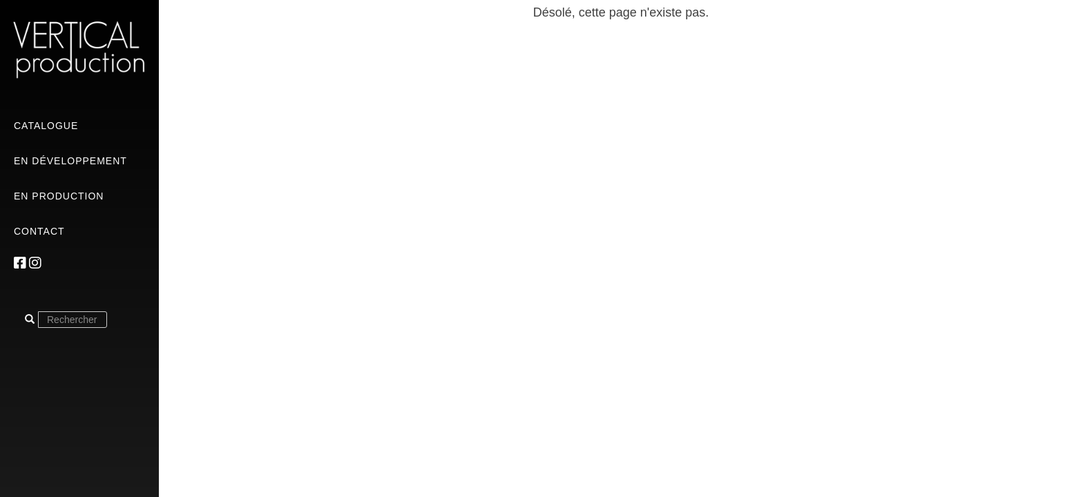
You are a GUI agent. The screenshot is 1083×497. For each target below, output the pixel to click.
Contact (39, 231)
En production (59, 196)
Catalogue (46, 125)
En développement (70, 160)
